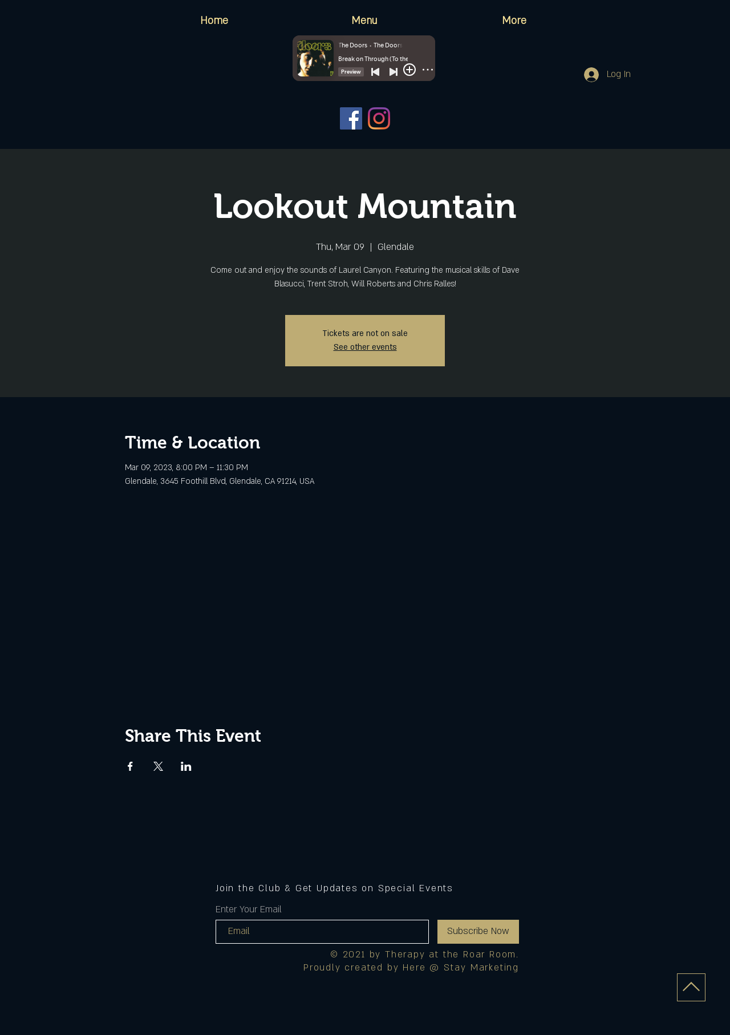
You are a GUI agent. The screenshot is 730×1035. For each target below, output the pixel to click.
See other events (365, 347)
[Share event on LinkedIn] (186, 766)
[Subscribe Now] (478, 932)
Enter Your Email (249, 909)
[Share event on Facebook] (130, 766)
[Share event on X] (158, 766)
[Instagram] (379, 118)
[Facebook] (351, 118)
